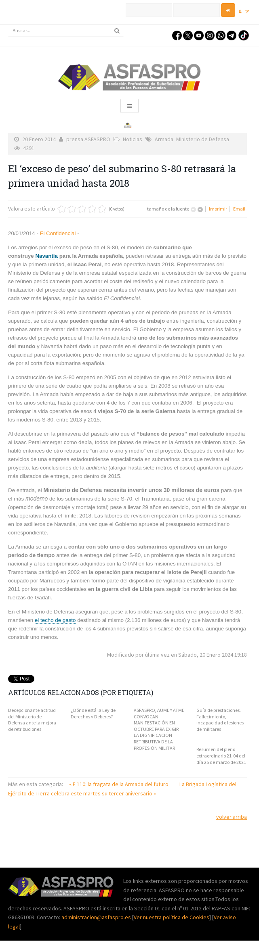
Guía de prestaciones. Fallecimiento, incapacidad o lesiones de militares (220, 719)
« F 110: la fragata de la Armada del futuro (119, 784)
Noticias (132, 139)
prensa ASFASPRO (88, 139)
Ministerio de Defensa (202, 139)
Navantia (46, 256)
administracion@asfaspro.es (96, 917)
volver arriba (231, 816)
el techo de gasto (55, 620)
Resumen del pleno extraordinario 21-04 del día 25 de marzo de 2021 (221, 755)
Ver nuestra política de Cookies (171, 917)
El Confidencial (57, 233)
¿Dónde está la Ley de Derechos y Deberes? (93, 713)
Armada (164, 139)
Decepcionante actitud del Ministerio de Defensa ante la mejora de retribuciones (32, 719)
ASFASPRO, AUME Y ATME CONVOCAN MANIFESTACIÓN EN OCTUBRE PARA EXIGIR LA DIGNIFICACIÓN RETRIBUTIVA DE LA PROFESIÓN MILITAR (159, 729)
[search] (66, 31)
